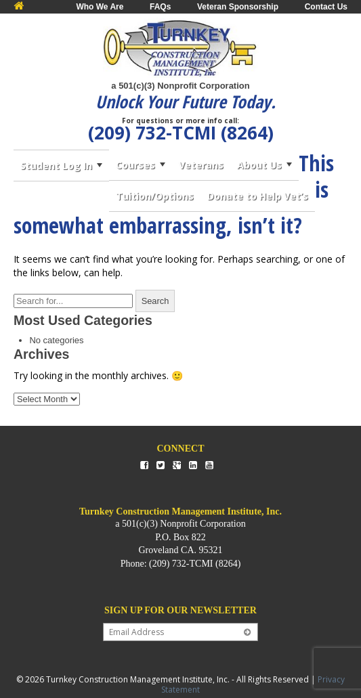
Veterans (201, 164)
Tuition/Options (155, 196)
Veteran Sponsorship (237, 7)
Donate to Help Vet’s (257, 196)
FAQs (160, 7)
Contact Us (326, 7)
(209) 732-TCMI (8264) (181, 133)
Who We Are (99, 7)
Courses (135, 164)
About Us (259, 164)
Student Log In (56, 165)
